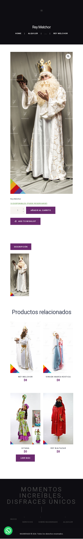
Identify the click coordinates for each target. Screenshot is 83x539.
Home (18, 33)
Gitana (25, 448)
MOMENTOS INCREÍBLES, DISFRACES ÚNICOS (41, 495)
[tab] (20, 246)
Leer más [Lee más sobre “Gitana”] (25, 458)
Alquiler (33, 33)
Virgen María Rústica (58, 377)
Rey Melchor (25, 377)
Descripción (21, 247)
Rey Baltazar (58, 448)
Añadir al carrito (41, 210)
